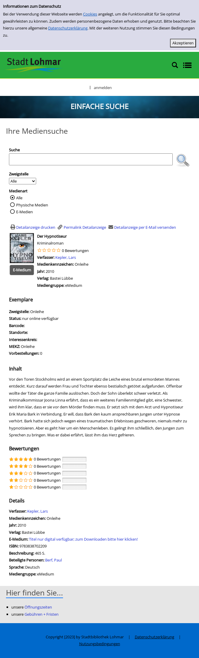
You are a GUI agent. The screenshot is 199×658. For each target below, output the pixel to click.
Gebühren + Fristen (42, 614)
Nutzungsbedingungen (99, 643)
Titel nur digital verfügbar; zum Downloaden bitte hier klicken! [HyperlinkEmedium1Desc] (83, 539)
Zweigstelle (18, 174)
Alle (19, 197)
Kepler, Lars (65, 257)
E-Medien (24, 211)
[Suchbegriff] (91, 159)
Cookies (90, 14)
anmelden (103, 87)
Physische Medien (32, 205)
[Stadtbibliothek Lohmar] (33, 64)
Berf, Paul (53, 560)
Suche (14, 150)
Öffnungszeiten (38, 607)
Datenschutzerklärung (68, 28)
